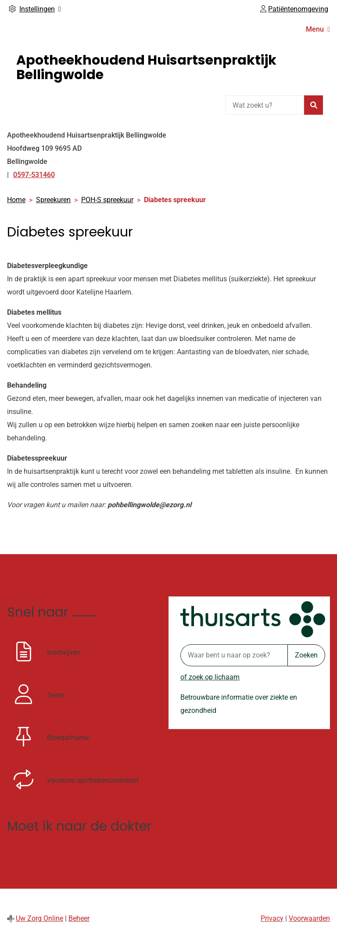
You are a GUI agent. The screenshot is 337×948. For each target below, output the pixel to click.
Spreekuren (53, 200)
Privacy (272, 918)
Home (16, 200)
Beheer (79, 918)
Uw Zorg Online (39, 918)
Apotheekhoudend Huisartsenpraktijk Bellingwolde (146, 67)
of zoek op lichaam (210, 677)
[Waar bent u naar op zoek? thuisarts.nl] (233, 655)
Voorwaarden (309, 918)
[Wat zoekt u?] (264, 105)
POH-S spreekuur (107, 200)
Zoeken (306, 655)
